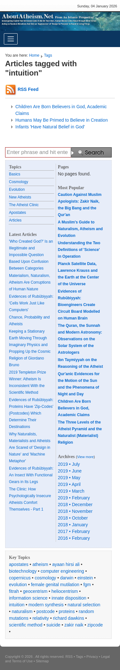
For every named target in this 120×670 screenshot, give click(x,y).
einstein (85, 577)
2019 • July (69, 464)
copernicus (20, 577)
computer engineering (62, 571)
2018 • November (75, 511)
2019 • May (69, 477)
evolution (18, 584)
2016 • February (74, 538)
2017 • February (74, 531)
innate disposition (69, 598)
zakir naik (73, 624)
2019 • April (69, 484)
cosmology (45, 577)
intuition (16, 604)
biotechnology (22, 571)
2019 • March (71, 491)
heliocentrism (65, 591)
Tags (48, 55)
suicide (53, 624)
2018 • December (75, 504)
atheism (40, 564)
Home (34, 55)
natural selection (84, 604)
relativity (40, 618)
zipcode (95, 624)
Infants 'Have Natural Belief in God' (50, 126)
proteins (67, 611)
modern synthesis (46, 604)
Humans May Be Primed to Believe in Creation (61, 120)
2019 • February (74, 497)
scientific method (25, 624)
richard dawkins (68, 618)
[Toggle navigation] (11, 38)
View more (85, 457)
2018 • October (73, 518)
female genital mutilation (55, 584)
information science (28, 598)
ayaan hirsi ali (66, 564)
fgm (87, 584)
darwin (66, 577)
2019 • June (70, 470)
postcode (45, 611)
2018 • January (73, 524)
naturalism (22, 611)
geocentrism (35, 591)
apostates (18, 564)
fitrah (14, 591)
